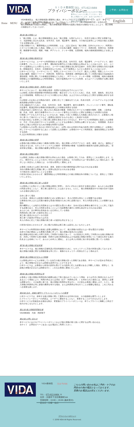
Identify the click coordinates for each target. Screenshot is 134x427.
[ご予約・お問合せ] (119, 10)
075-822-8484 (89, 7)
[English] (119, 21)
